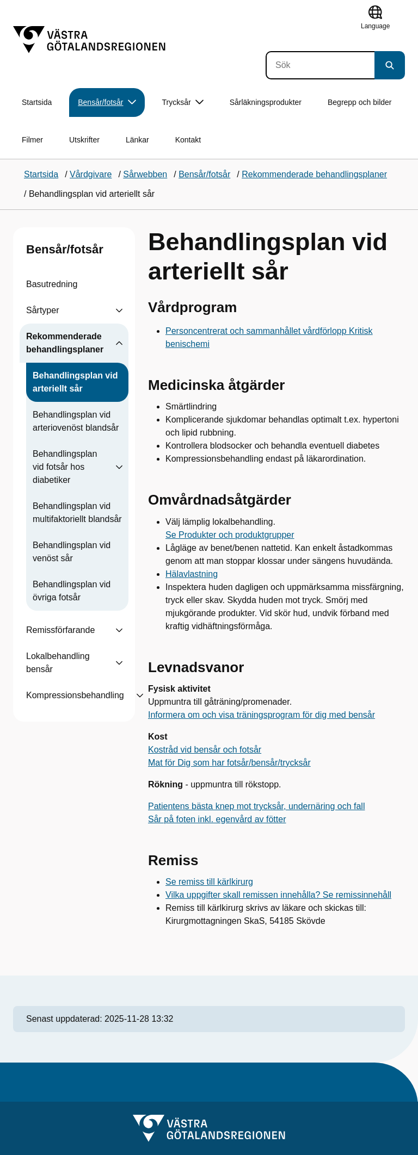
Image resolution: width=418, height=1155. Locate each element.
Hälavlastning (191, 574)
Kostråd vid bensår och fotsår (204, 749)
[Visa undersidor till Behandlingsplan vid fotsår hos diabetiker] (119, 467)
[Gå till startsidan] (89, 39)
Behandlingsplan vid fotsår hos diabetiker (65, 467)
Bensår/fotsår (64, 249)
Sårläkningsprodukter (266, 102)
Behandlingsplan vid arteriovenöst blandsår (76, 421)
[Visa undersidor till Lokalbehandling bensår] (119, 663)
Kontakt (188, 139)
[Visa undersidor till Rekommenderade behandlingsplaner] (119, 343)
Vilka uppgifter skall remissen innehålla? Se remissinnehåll (278, 894)
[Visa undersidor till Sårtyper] (119, 310)
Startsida (37, 102)
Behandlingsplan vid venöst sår (71, 552)
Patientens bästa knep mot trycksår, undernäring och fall (256, 806)
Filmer (32, 139)
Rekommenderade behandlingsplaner (64, 343)
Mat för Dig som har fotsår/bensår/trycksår (229, 762)
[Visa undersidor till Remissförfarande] (119, 630)
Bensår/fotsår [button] (107, 102)
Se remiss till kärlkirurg (209, 881)
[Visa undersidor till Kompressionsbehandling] (140, 695)
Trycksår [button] (183, 102)
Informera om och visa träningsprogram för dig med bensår (261, 714)
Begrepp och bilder (360, 102)
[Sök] (320, 65)
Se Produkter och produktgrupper (229, 534)
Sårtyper (42, 310)
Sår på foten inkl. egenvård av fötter (217, 819)
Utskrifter (84, 139)
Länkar (137, 139)
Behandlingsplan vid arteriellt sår (75, 382)
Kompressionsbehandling (75, 695)
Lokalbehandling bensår (58, 662)
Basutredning (51, 284)
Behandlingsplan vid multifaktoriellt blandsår (77, 512)
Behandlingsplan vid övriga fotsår (71, 591)
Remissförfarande (60, 630)
